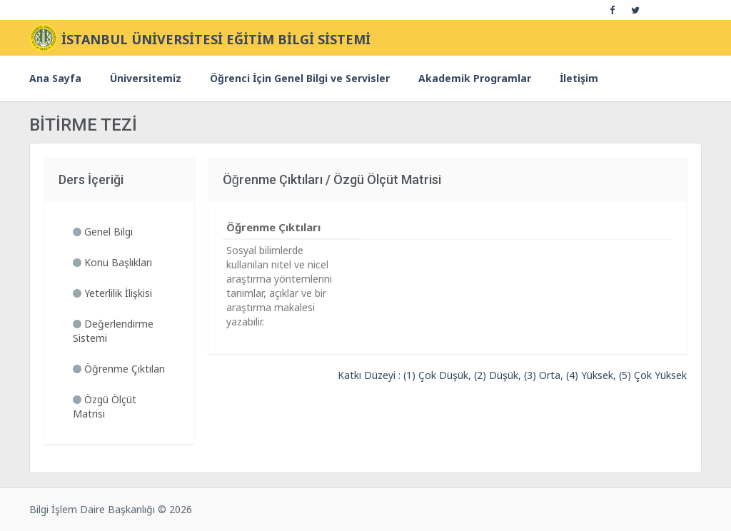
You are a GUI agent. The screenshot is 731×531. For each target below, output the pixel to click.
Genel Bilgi (103, 231)
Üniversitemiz (145, 78)
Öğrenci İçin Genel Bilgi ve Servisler (300, 78)
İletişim (579, 78)
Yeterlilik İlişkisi (112, 293)
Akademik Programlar (474, 78)
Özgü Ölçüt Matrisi (104, 406)
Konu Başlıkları (112, 262)
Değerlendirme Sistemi (113, 331)
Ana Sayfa (55, 78)
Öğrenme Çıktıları (119, 368)
